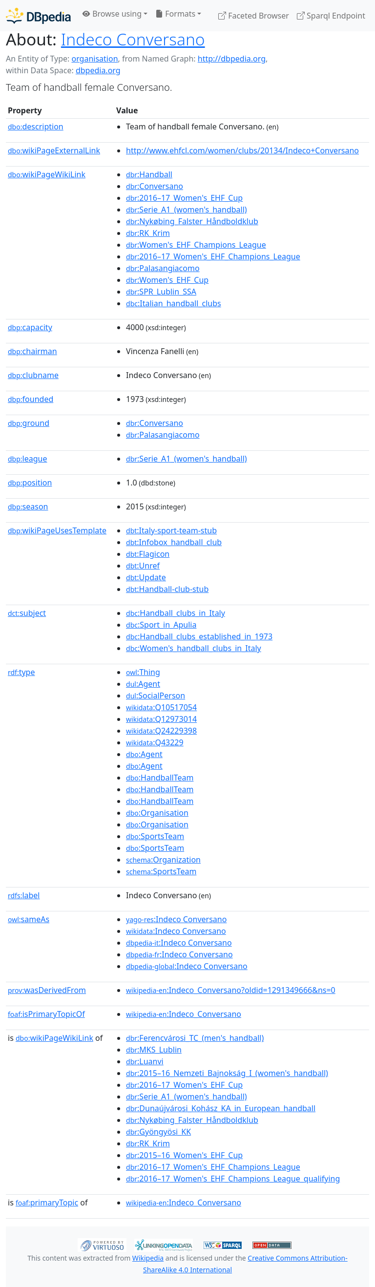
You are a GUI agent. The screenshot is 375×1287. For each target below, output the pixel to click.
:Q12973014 (161, 719)
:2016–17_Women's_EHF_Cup (184, 197)
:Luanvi (145, 1061)
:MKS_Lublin (154, 1049)
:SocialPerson (155, 695)
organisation (94, 58)
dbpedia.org (98, 70)
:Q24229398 (161, 730)
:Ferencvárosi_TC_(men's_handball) (195, 1038)
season (28, 506)
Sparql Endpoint (331, 15)
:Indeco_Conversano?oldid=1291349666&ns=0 (230, 990)
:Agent (143, 683)
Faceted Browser (253, 15)
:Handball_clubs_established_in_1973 (199, 636)
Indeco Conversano (133, 39)
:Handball (149, 174)
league (27, 458)
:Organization (163, 859)
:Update (146, 577)
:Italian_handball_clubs (173, 303)
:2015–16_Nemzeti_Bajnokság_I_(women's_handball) (227, 1073)
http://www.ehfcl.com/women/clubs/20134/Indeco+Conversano (242, 150)
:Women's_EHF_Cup (167, 279)
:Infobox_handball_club (174, 542)
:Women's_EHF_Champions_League (196, 244)
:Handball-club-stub (167, 589)
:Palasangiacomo (163, 268)
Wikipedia (148, 1258)
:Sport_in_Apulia (161, 624)
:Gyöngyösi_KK (158, 1131)
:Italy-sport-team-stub (171, 530)
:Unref (143, 565)
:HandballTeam (159, 777)
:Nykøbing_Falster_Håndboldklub (192, 221)
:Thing (143, 672)
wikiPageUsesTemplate (57, 530)
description (35, 126)
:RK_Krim (148, 233)
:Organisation (157, 812)
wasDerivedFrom (47, 990)
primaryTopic (47, 1202)
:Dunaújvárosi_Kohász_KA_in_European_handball (220, 1108)
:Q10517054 (161, 707)
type (21, 672)
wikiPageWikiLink (46, 174)
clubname (33, 375)
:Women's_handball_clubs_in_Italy (193, 648)
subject (27, 613)
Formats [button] (175, 13)
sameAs (28, 919)
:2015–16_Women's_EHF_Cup (184, 1155)
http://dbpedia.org (232, 58)
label (24, 895)
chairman (32, 351)
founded (30, 399)
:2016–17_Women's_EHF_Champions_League (213, 256)
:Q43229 (155, 742)
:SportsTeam (155, 836)
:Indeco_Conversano (183, 1014)
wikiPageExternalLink (54, 150)
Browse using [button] (112, 13)
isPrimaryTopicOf (46, 1014)
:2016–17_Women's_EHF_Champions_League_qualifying (233, 1178)
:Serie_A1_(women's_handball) (186, 209)
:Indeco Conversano (176, 919)
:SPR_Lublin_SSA (161, 291)
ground (28, 423)
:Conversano (154, 186)
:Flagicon (147, 554)
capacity (30, 327)
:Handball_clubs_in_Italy (175, 613)
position (30, 482)
